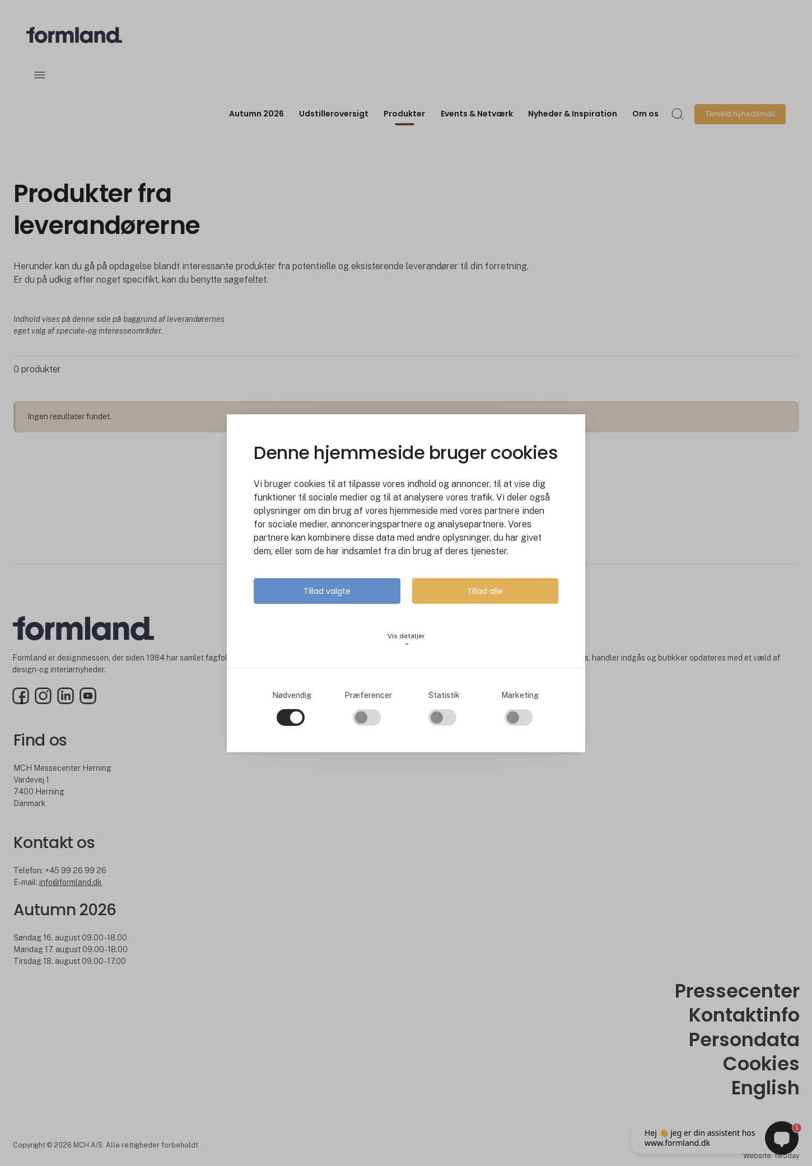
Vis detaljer (406, 639)
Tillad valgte (327, 590)
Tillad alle (485, 590)
